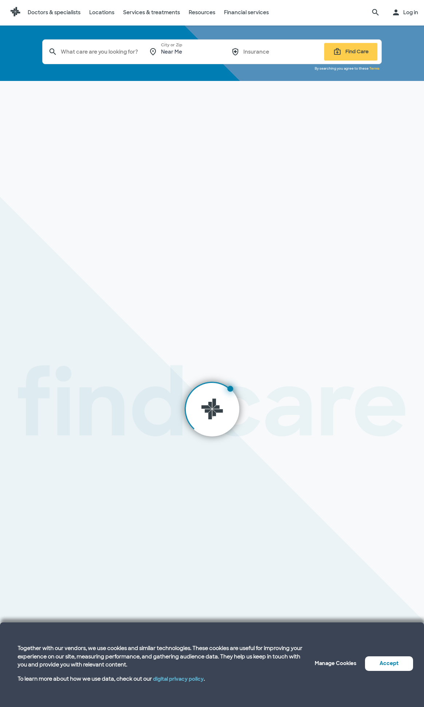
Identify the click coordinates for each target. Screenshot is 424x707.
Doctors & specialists (54, 12)
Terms (374, 68)
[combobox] (100, 52)
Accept (389, 663)
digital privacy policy (178, 679)
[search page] (375, 13)
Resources (202, 12)
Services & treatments (151, 12)
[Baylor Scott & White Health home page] (15, 13)
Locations (101, 12)
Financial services (246, 12)
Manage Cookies (335, 663)
